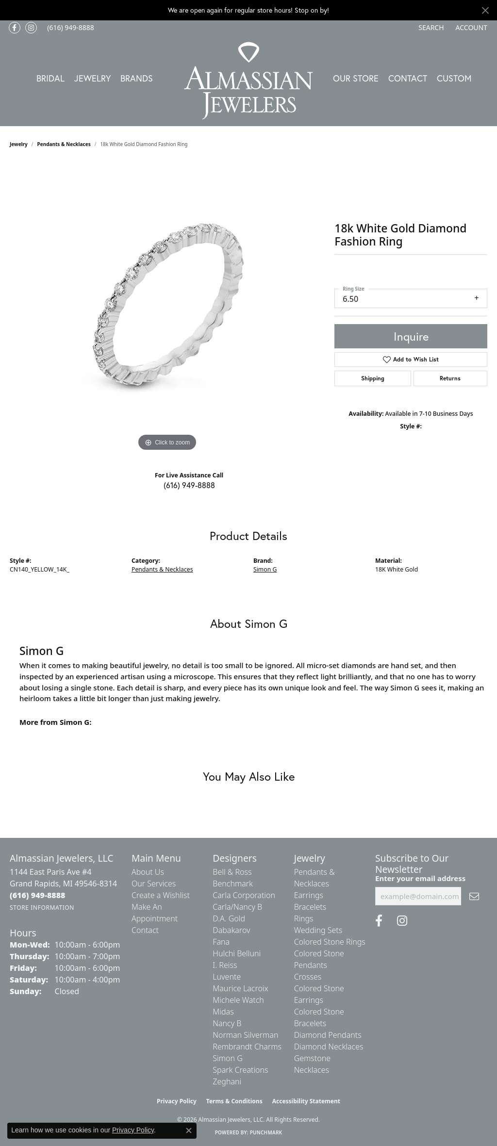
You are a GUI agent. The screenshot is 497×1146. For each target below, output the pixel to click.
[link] (69, 27)
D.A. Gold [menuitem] (229, 918)
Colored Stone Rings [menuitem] (329, 941)
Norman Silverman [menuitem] (245, 1035)
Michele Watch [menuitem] (238, 1000)
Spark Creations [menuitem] (240, 1069)
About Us (148, 872)
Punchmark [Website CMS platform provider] (266, 1132)
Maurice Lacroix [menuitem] (240, 988)
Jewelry (92, 78)
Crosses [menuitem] (308, 976)
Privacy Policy (177, 1101)
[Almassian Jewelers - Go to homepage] (248, 80)
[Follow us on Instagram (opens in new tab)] (31, 27)
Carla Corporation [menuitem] (244, 895)
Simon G (265, 569)
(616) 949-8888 (189, 485)
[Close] (485, 10)
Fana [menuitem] (221, 941)
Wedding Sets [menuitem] (318, 930)
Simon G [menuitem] (227, 1058)
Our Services (154, 883)
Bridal (50, 78)
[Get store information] (42, 907)
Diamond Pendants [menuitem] (328, 1035)
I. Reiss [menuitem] (225, 965)
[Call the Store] (38, 895)
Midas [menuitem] (223, 1011)
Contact (407, 78)
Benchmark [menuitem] (233, 883)
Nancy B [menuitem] (227, 1023)
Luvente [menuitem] (227, 976)
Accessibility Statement (306, 1101)
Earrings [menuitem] (308, 895)
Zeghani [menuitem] (227, 1081)
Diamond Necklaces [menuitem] (329, 1046)
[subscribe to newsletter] (474, 896)
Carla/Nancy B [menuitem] (237, 906)
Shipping (372, 378)
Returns (450, 378)
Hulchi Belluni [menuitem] (237, 953)
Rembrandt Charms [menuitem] (247, 1046)
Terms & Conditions (234, 1101)
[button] (430, 27)
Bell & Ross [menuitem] (232, 872)
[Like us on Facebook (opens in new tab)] (14, 27)
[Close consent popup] (189, 1130)
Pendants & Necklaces (64, 144)
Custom (454, 78)
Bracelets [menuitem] (310, 906)
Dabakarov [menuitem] (231, 930)
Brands (136, 78)
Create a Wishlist (161, 895)
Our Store (356, 78)
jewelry (19, 144)
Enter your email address (420, 878)
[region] (167, 308)
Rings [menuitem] (304, 918)
